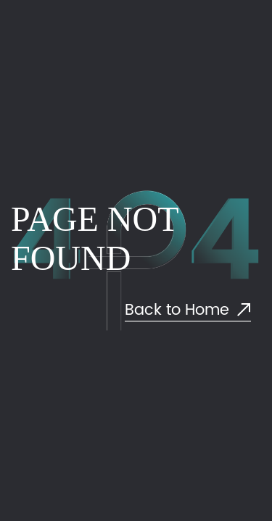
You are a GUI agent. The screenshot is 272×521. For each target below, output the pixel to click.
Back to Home (188, 311)
